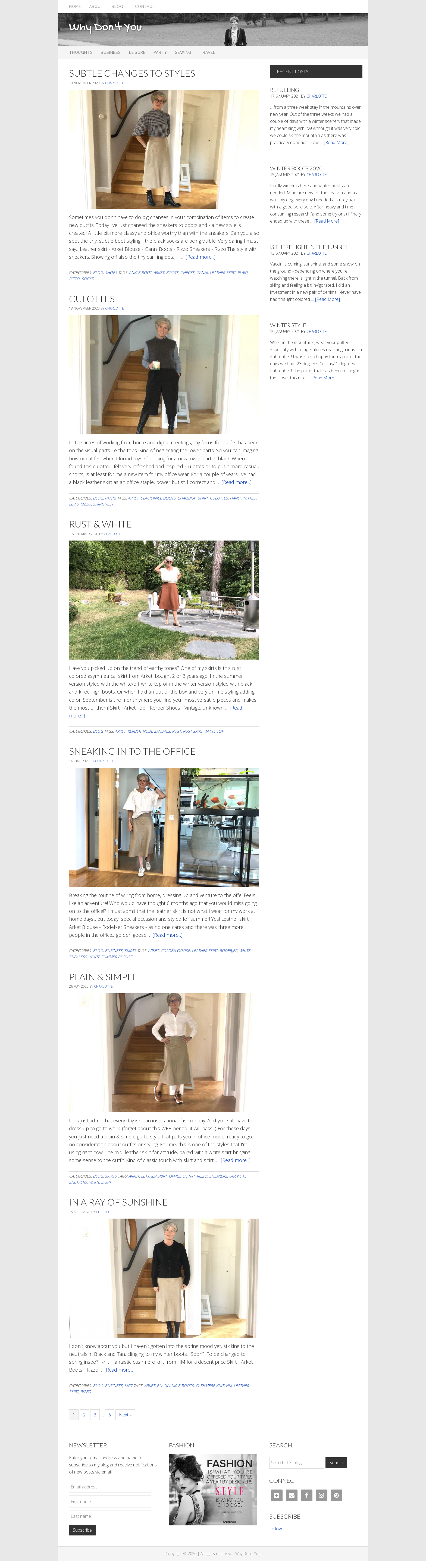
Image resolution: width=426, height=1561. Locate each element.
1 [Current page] (76, 1414)
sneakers (218, 1176)
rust (176, 731)
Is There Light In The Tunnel (309, 246)
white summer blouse (110, 956)
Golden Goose (175, 950)
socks (87, 278)
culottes (219, 498)
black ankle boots (175, 1385)
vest (109, 504)
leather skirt (223, 272)
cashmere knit (210, 1385)
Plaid (242, 272)
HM (229, 1385)
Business (114, 950)
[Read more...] (200, 257)
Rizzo (74, 278)
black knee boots (158, 498)
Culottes (92, 298)
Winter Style (288, 325)
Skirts (130, 950)
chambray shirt (192, 498)
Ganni (202, 272)
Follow (275, 1529)
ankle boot (140, 272)
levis (74, 504)
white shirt (100, 1182)
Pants (110, 498)
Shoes (111, 272)
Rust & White (100, 523)
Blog (98, 272)
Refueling (284, 89)
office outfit (182, 1176)
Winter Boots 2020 (296, 168)
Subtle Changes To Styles (132, 73)
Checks (187, 272)
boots (172, 272)
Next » (125, 1415)
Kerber (134, 731)
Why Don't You (105, 28)
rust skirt (192, 731)
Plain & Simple (103, 976)
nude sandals (156, 731)
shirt (98, 504)
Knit (128, 1385)
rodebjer (228, 950)
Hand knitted (243, 498)
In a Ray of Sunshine (118, 1201)
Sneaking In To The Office (132, 751)
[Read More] (336, 142)
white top (214, 731)
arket (159, 272)
